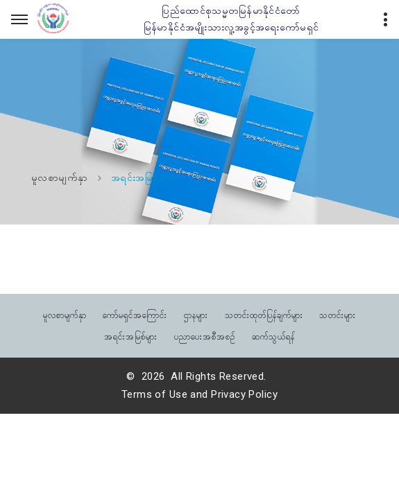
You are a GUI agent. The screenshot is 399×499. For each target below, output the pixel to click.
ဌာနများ (196, 314)
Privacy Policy (244, 394)
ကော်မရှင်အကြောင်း (135, 314)
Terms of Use (154, 394)
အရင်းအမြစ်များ (131, 335)
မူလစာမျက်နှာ (59, 178)
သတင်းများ (337, 314)
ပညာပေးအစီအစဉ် (204, 335)
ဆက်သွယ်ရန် (273, 335)
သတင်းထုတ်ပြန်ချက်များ (264, 314)
